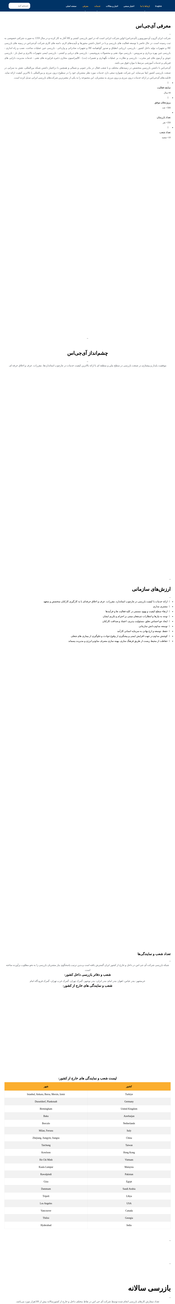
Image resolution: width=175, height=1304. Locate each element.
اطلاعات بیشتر (163, 1281)
